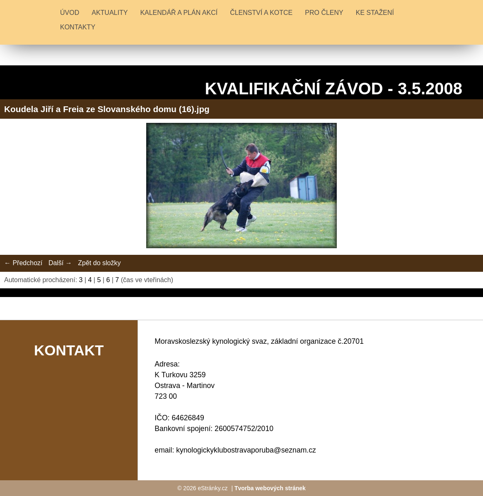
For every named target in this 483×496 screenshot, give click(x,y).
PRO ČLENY (324, 12)
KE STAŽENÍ (375, 12)
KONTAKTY (77, 27)
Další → (60, 262)
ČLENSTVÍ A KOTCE (261, 12)
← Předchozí (23, 262)
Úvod (69, 12)
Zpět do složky (99, 262)
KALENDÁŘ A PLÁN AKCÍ (178, 12)
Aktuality (110, 12)
